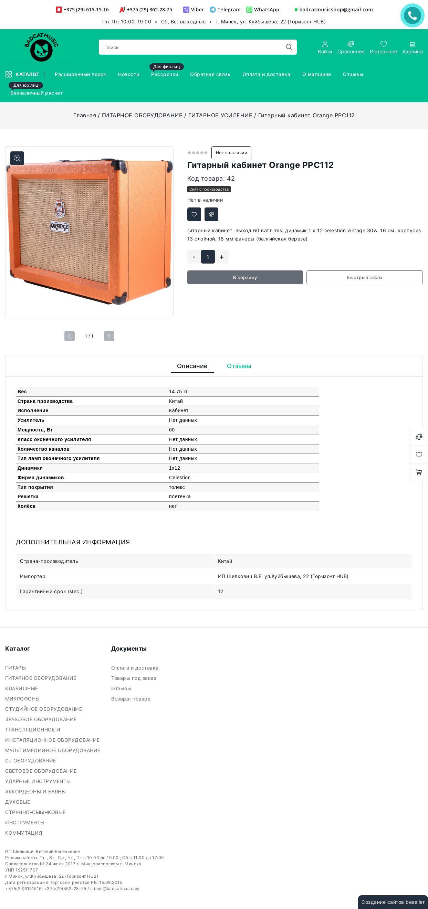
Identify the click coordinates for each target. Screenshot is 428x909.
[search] (289, 47)
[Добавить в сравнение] (211, 214)
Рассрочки (166, 71)
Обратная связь (211, 74)
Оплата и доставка (267, 74)
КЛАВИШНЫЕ (22, 688)
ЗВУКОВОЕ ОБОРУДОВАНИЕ (41, 719)
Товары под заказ (134, 678)
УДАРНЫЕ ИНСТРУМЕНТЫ (38, 781)
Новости (129, 74)
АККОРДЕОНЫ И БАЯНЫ (36, 791)
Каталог (23, 74)
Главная (84, 115)
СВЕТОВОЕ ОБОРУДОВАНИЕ (41, 771)
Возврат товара (131, 699)
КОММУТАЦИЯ (24, 833)
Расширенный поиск (81, 74)
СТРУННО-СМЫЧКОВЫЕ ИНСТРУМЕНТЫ (35, 817)
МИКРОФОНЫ (23, 699)
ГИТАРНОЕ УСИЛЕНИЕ (220, 115)
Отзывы (354, 74)
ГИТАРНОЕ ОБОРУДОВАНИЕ (142, 115)
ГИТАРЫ (16, 668)
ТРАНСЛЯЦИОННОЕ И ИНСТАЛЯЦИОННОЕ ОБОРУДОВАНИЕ (53, 735)
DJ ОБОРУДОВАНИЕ (31, 760)
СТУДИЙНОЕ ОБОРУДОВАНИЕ (44, 709)
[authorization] (325, 47)
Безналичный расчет (37, 90)
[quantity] (208, 257)
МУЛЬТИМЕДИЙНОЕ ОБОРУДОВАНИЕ (53, 750)
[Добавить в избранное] (194, 214)
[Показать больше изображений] (17, 158)
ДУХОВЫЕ (18, 802)
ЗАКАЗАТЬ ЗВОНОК (414, 15)
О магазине (317, 74)
